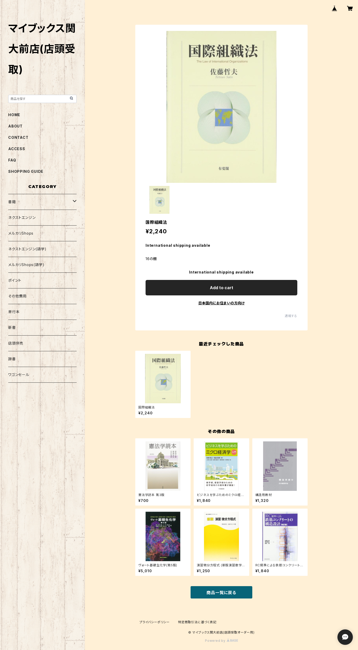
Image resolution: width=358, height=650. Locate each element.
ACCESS (16, 149)
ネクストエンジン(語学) (27, 249)
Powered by (221, 641)
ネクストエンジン (21, 217)
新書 (12, 327)
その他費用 (17, 296)
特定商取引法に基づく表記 (197, 622)
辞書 (12, 359)
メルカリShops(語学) (26, 264)
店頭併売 (15, 343)
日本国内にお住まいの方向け (221, 303)
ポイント (14, 280)
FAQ (12, 160)
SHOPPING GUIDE (25, 171)
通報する (291, 316)
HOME (14, 115)
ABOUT (15, 126)
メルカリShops (20, 233)
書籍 (12, 202)
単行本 (14, 312)
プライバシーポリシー (154, 622)
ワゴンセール (18, 374)
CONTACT (18, 137)
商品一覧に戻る (221, 592)
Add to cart (221, 287)
